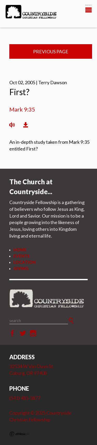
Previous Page (50, 51)
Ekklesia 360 (19, 434)
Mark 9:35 (22, 109)
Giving (20, 268)
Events (21, 255)
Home (19, 249)
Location (24, 262)
